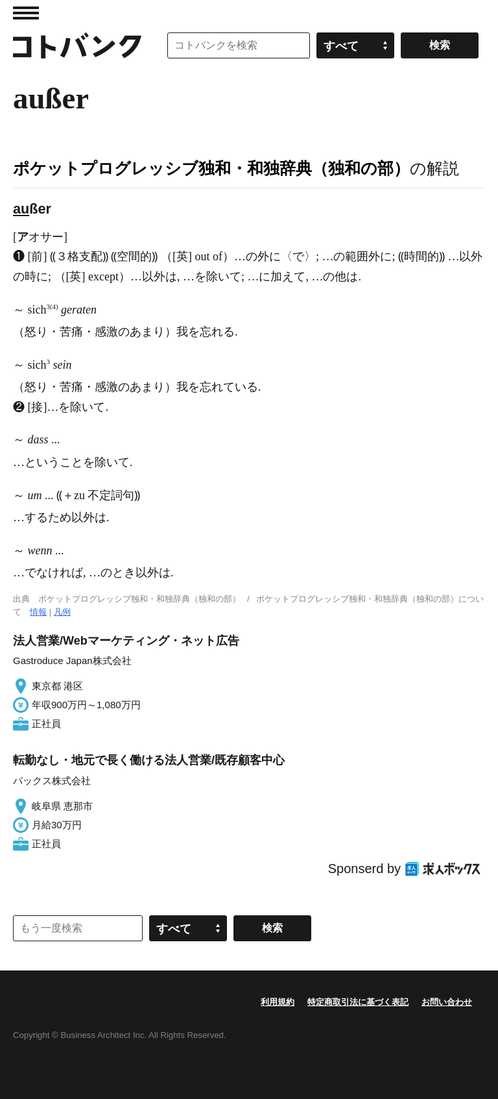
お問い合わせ (446, 1002)
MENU (26, 13)
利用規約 (277, 1002)
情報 (38, 612)
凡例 (62, 612)
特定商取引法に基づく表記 (358, 1002)
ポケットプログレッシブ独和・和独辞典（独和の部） (211, 168)
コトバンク (77, 45)
